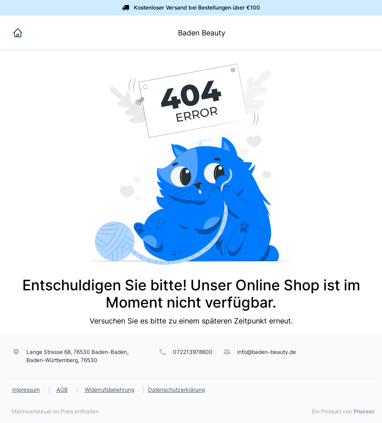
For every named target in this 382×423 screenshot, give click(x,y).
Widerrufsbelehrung (109, 389)
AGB (62, 389)
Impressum (26, 389)
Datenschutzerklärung (176, 389)
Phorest (363, 411)
